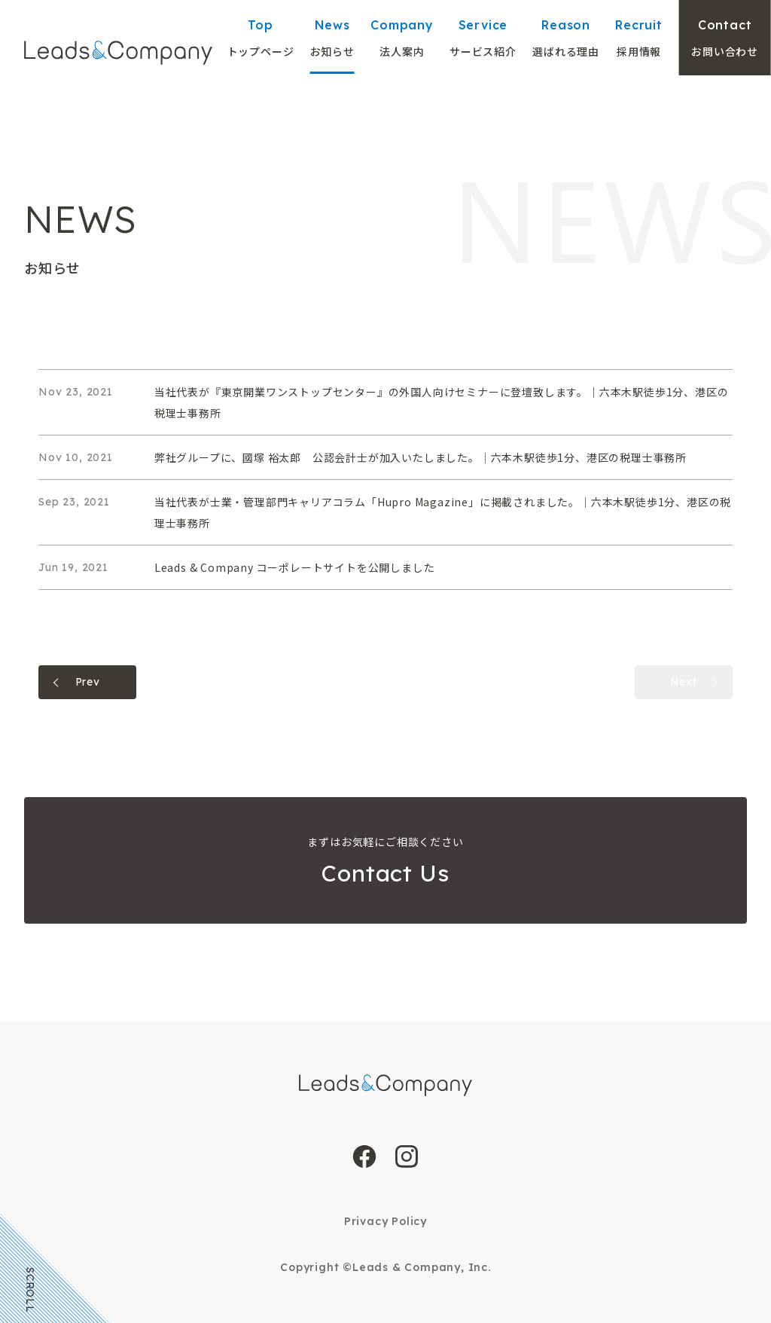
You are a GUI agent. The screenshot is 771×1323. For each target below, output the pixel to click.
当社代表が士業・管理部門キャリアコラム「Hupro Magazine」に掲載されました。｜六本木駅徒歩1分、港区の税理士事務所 (442, 512)
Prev (87, 682)
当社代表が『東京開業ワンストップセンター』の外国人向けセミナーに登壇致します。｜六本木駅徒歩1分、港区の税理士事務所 (441, 402)
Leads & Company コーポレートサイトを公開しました (294, 567)
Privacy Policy (385, 1221)
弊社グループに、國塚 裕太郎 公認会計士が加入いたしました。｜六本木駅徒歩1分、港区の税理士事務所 (420, 457)
